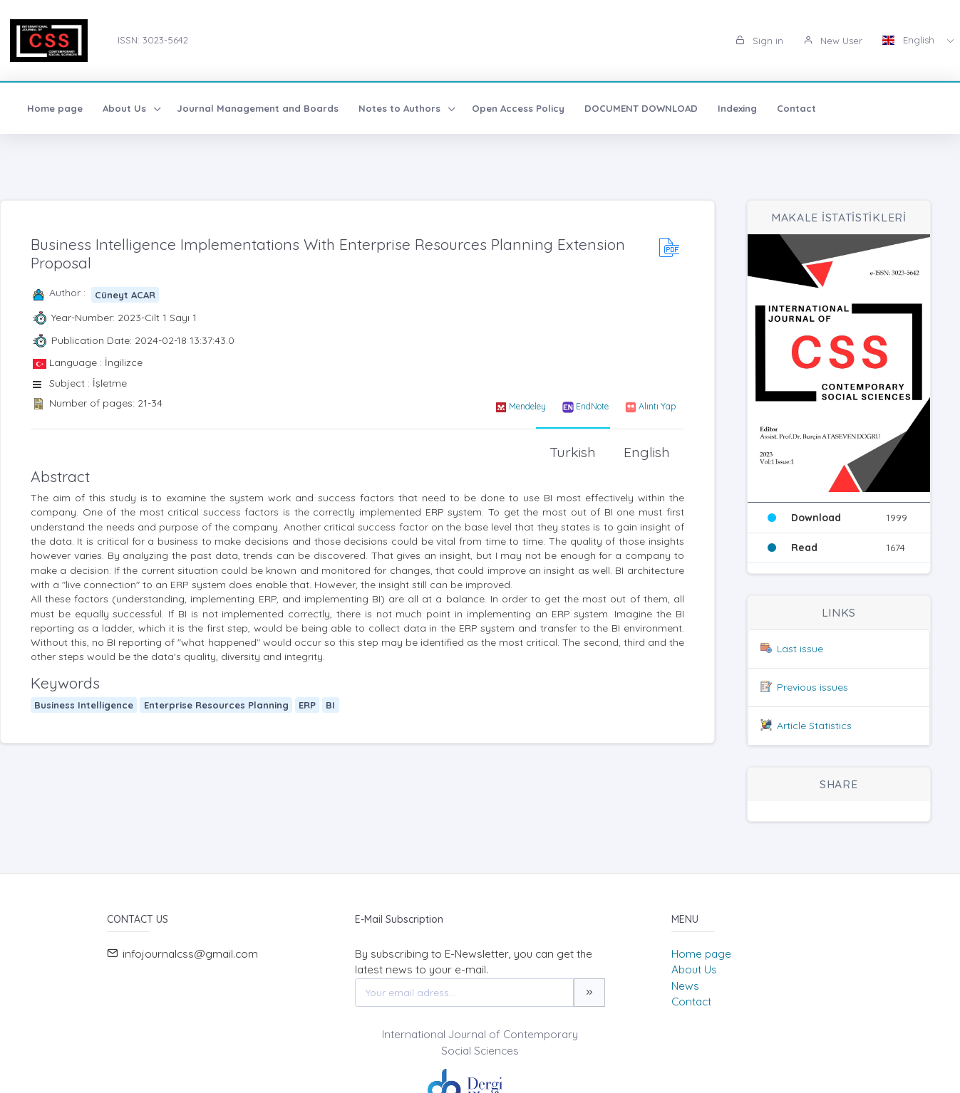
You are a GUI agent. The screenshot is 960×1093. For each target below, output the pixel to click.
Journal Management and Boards (258, 108)
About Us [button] (126, 108)
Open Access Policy (518, 108)
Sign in (759, 40)
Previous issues (812, 687)
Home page (55, 108)
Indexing (737, 108)
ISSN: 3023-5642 (153, 40)
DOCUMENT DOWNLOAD (641, 108)
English (909, 40)
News (685, 986)
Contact (796, 108)
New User (832, 40)
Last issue (800, 648)
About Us (694, 969)
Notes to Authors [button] (400, 108)
